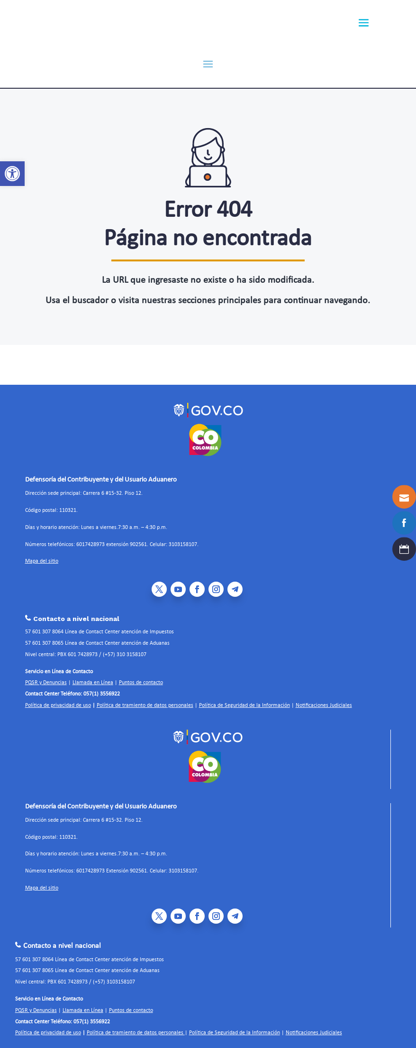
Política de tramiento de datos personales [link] (145, 700)
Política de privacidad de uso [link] (58, 700)
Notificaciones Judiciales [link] (324, 700)
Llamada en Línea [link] (92, 677)
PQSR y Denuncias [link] (46, 677)
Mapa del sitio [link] (41, 556)
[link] (12, 173)
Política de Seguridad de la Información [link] (244, 700)
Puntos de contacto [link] (141, 677)
